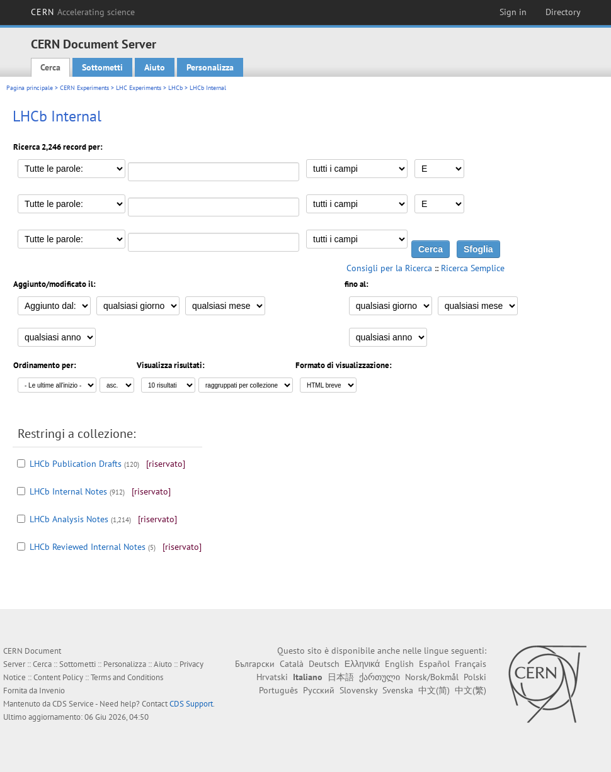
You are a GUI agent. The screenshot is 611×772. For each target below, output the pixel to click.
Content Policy (58, 677)
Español (434, 663)
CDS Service (73, 703)
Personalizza (210, 67)
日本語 (341, 677)
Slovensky (358, 690)
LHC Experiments (138, 88)
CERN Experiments (84, 88)
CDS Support (191, 703)
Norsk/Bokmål (432, 677)
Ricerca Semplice (473, 268)
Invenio (52, 690)
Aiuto (154, 67)
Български (255, 663)
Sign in (513, 12)
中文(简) (434, 690)
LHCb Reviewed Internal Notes (88, 546)
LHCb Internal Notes (68, 491)
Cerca (50, 67)
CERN (83, 12)
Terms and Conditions (127, 677)
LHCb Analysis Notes (69, 519)
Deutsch (324, 663)
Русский (318, 690)
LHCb (175, 88)
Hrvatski (272, 677)
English (399, 663)
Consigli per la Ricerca (389, 268)
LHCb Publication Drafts (76, 463)
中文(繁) (470, 690)
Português (278, 690)
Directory (563, 12)
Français (470, 663)
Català (292, 663)
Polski (475, 677)
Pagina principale (29, 88)
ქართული (379, 677)
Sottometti (102, 67)
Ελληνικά (362, 663)
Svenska (397, 690)
